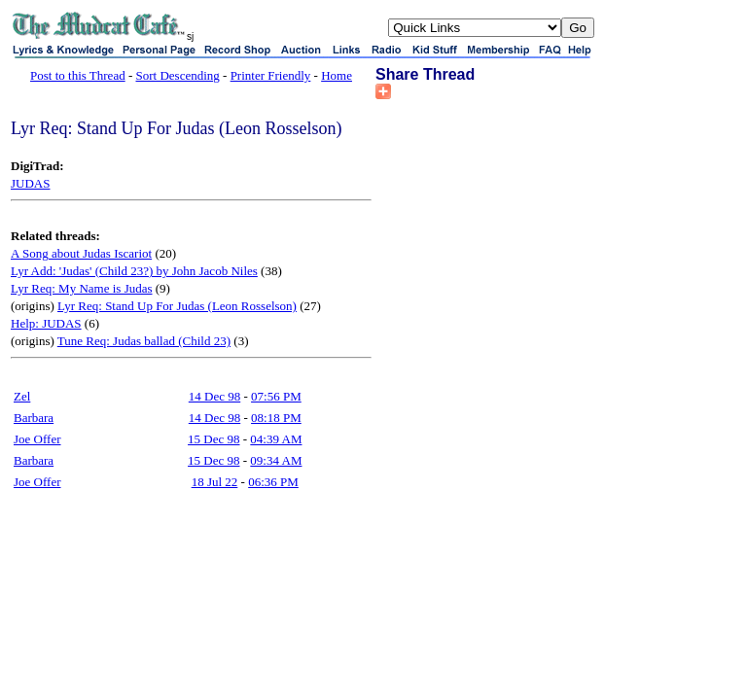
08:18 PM (276, 417)
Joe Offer (37, 439)
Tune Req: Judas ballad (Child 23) (144, 340)
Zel (22, 396)
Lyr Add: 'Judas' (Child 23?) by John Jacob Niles (134, 270)
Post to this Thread (77, 75)
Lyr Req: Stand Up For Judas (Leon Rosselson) (177, 305)
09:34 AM (276, 460)
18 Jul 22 (215, 481)
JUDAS (30, 183)
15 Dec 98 (213, 439)
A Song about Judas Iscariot (81, 253)
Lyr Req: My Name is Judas (82, 288)
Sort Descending (178, 75)
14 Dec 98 (214, 396)
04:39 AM (276, 439)
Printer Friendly (271, 75)
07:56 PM (276, 396)
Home (336, 75)
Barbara (33, 417)
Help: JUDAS (46, 323)
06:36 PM (273, 481)
